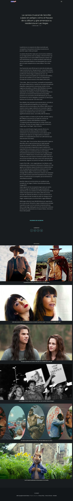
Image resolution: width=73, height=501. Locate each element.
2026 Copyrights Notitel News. (22, 495)
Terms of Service (48, 495)
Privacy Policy (41, 495)
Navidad (55, 495)
